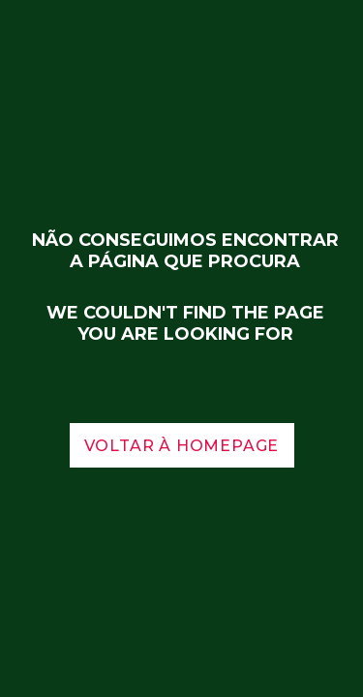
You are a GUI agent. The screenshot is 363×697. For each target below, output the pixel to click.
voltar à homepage (182, 446)
